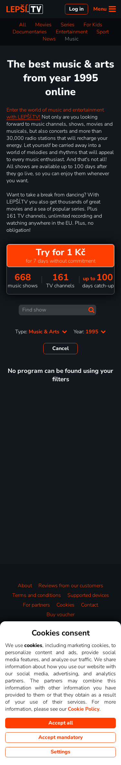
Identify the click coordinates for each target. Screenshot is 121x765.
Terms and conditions (36, 595)
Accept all (60, 722)
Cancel (60, 348)
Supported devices (88, 595)
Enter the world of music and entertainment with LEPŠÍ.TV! (55, 113)
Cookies (65, 604)
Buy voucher (60, 614)
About (25, 585)
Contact (89, 604)
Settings (60, 751)
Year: (90, 331)
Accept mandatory (60, 737)
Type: (41, 331)
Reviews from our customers (70, 585)
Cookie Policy (83, 709)
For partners (36, 604)
